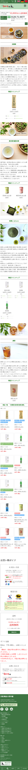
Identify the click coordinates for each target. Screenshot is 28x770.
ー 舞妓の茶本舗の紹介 (5, 714)
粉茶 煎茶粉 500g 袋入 (6, 515)
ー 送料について (4, 746)
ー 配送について (4, 749)
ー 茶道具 (2, 741)
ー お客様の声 (3, 719)
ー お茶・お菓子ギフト (5, 740)
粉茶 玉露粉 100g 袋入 (6, 473)
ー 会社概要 (3, 716)
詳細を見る (13, 632)
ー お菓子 (2, 738)
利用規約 (2, 756)
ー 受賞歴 (2, 724)
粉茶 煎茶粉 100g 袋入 (6, 497)
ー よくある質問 (4, 752)
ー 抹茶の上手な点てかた (6, 729)
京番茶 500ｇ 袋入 (18, 426)
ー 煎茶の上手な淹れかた (6, 731)
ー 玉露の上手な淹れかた (6, 728)
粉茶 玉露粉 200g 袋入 (20, 470)
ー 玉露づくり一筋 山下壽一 (7, 733)
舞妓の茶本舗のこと (4, 713)
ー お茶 (2, 737)
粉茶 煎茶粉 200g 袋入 (20, 491)
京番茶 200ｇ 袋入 (4, 426)
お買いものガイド (4, 744)
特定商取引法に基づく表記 (6, 755)
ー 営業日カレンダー (5, 750)
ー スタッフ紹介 (4, 722)
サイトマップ (3, 759)
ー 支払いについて (4, 747)
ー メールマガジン (4, 720)
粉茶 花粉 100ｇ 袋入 (6, 449)
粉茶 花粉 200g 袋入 (19, 445)
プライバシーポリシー (5, 758)
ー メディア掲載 (4, 717)
